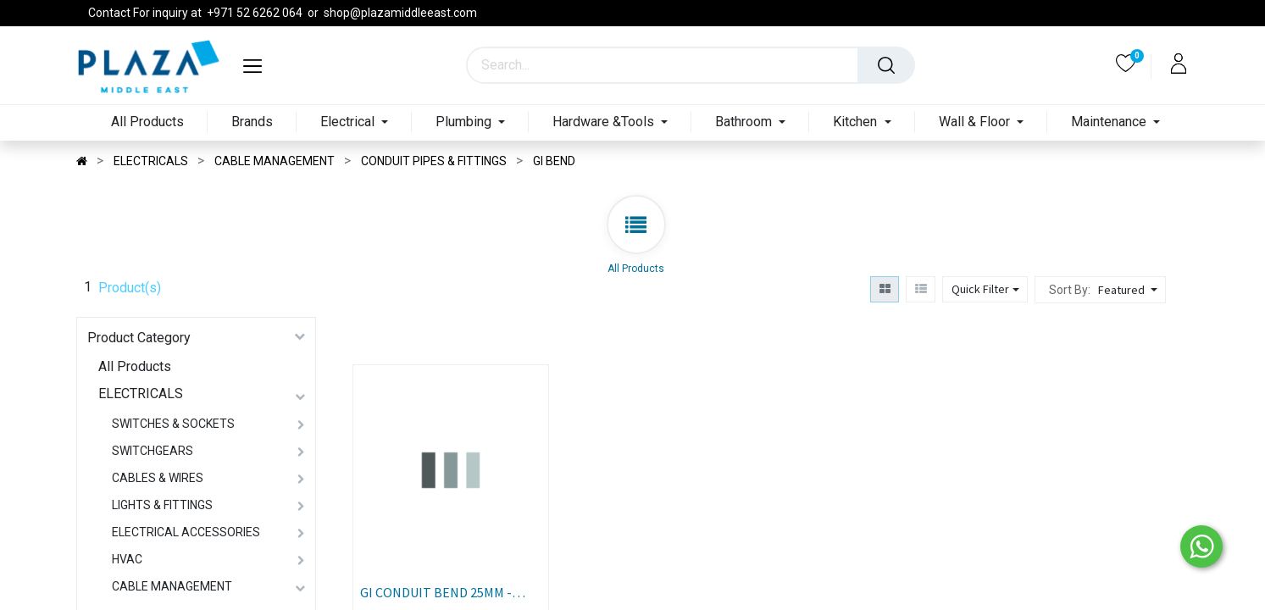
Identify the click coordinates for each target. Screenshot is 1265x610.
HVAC (127, 559)
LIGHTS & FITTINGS (162, 505)
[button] (1129, 289)
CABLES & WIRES (157, 478)
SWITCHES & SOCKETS (173, 423)
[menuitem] (147, 122)
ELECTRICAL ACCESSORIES (186, 532)
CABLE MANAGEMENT (172, 586)
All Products (134, 366)
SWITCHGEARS (152, 451)
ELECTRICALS (140, 393)
